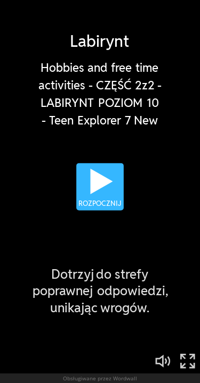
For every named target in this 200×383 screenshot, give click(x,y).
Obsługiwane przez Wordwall (100, 378)
